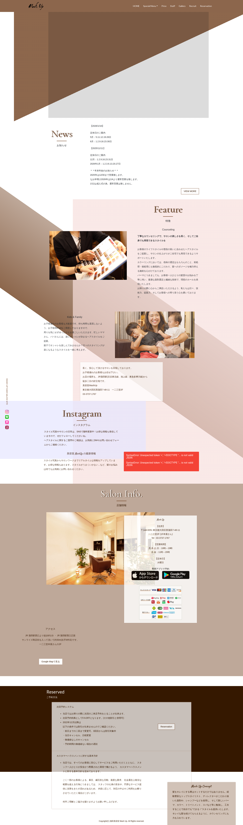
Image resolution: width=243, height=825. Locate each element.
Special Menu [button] (149, 6)
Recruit (192, 6)
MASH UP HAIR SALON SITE (7, 392)
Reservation (206, 6)
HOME (136, 6)
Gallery (182, 6)
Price (163, 6)
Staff (172, 6)
